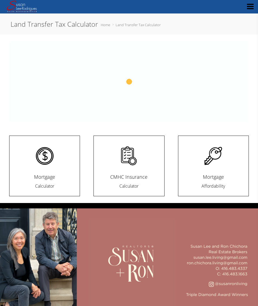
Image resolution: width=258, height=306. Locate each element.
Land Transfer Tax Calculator (138, 24)
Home (105, 24)
